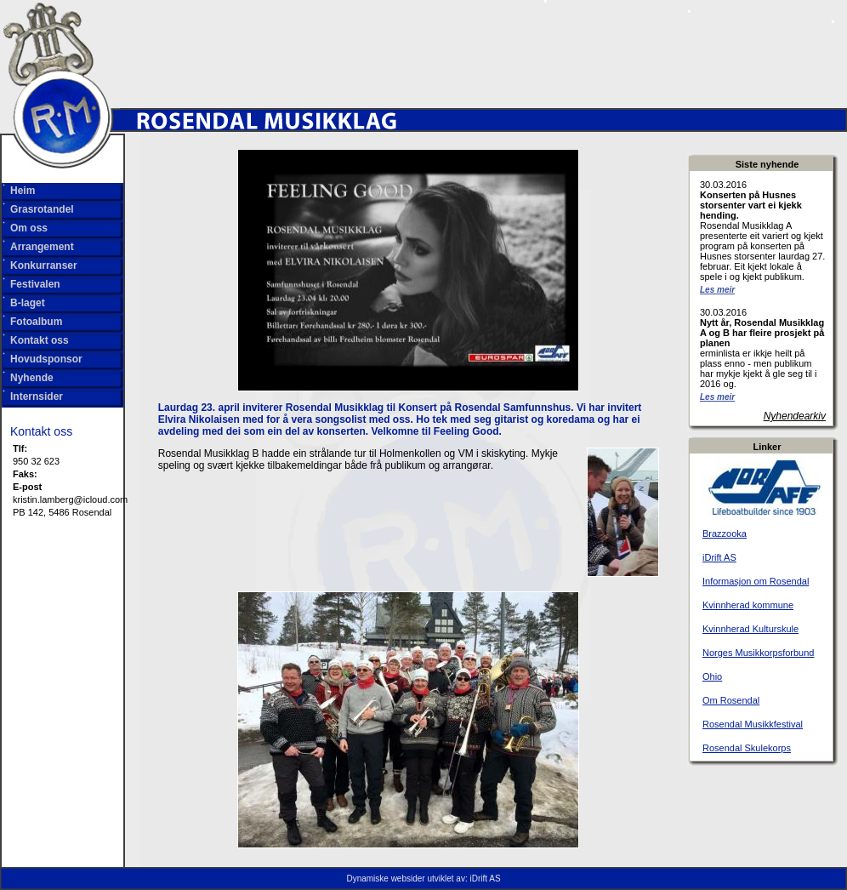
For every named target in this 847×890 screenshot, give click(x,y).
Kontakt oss (39, 340)
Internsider (36, 396)
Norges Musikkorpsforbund (758, 653)
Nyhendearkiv (795, 416)
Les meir (717, 289)
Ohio (712, 676)
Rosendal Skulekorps (746, 748)
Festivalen (35, 284)
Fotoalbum (36, 322)
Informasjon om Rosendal (755, 581)
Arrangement (42, 247)
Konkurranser (43, 265)
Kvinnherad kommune (747, 605)
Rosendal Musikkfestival (752, 724)
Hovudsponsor (46, 359)
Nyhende (32, 378)
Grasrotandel (42, 209)
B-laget (27, 303)
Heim (22, 191)
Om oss (29, 228)
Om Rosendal (730, 700)
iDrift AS (719, 557)
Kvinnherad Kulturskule (750, 629)
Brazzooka (724, 533)
